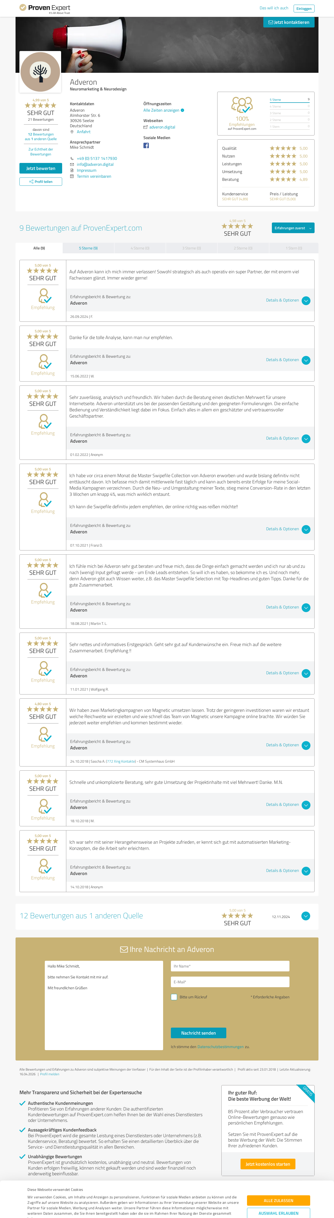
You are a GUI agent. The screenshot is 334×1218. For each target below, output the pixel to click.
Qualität (229, 148)
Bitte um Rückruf (193, 997)
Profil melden (49, 1074)
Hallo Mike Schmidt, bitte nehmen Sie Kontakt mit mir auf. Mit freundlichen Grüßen (104, 1005)
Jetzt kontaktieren (288, 22)
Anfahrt (84, 131)
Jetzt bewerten (40, 168)
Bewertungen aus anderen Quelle (41, 136)
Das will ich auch (274, 8)
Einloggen (304, 8)
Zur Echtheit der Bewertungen (40, 151)
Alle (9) (39, 248)
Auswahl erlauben (279, 1177)
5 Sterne (275, 99)
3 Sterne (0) (191, 248)
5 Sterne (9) (88, 248)
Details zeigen (203, 1208)
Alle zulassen (278, 1164)
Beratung (230, 179)
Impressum (36, 1193)
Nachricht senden (198, 1032)
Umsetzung (232, 171)
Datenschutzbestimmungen (72, 1193)
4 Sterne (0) (140, 248)
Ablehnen (278, 1193)
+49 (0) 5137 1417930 (97, 158)
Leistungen (232, 164)
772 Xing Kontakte (121, 761)
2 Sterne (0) (243, 248)
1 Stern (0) (294, 248)
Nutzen (228, 156)
